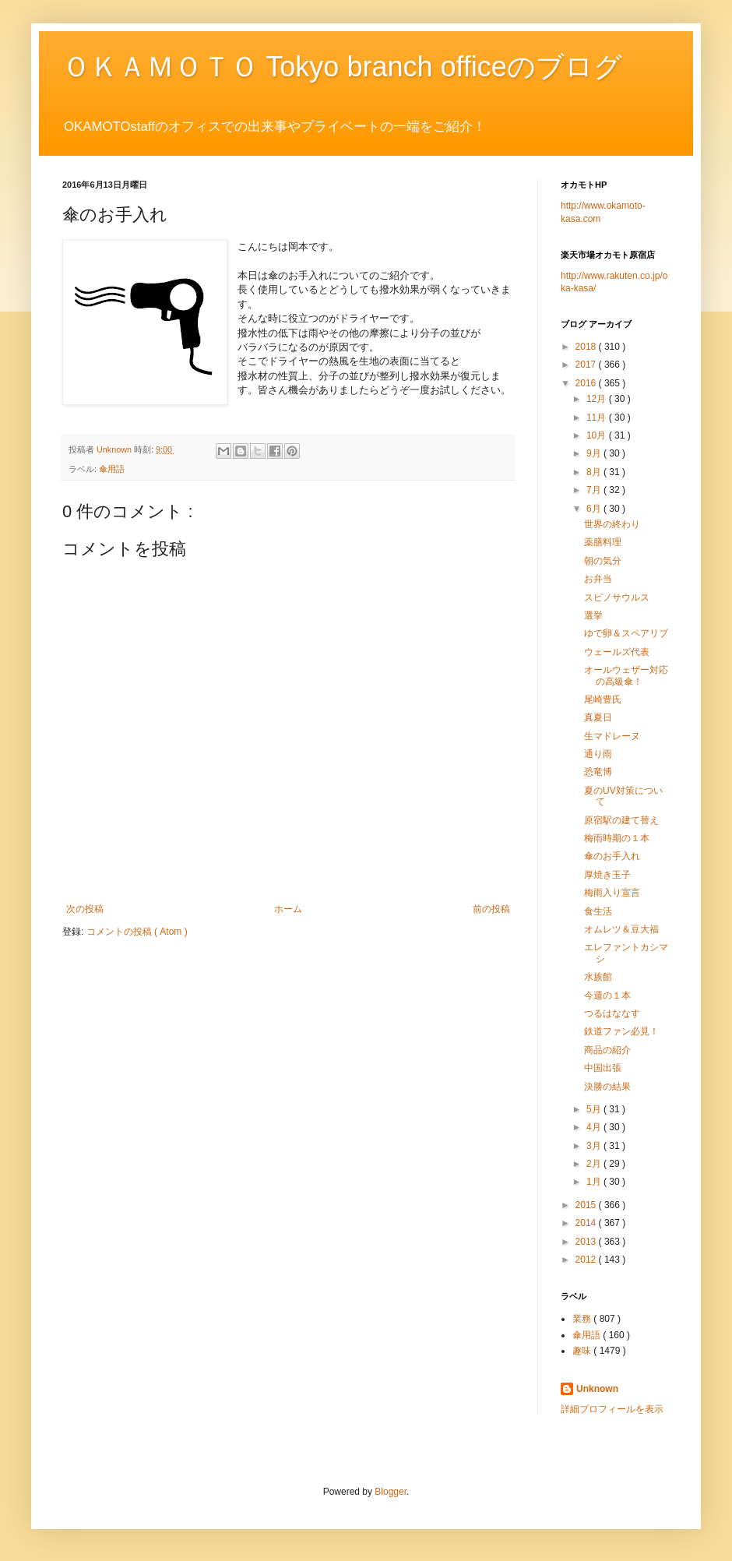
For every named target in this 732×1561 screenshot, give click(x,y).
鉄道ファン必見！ (621, 1031)
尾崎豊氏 (602, 699)
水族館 (598, 976)
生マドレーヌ (612, 736)
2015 (587, 1205)
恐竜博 (598, 771)
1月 (595, 1181)
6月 (595, 508)
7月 (595, 490)
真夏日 (598, 717)
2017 (587, 364)
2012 (587, 1259)
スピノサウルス (616, 597)
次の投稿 (85, 909)
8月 (595, 472)
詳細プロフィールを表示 (612, 1409)
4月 (595, 1127)
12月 (597, 398)
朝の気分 (602, 560)
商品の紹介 (607, 1050)
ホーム (288, 909)
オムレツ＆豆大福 (621, 929)
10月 (597, 435)
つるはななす (612, 1013)
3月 (595, 1145)
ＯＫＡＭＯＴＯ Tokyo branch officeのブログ (342, 67)
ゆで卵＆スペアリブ (626, 633)
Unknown (597, 1388)
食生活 (598, 911)
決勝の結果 (607, 1086)
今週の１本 (607, 995)
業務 (582, 1318)
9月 (595, 453)
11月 (597, 417)
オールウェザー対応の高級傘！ (626, 675)
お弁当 (598, 578)
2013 (587, 1241)
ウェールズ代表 (616, 652)
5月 (595, 1109)
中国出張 (602, 1067)
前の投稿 (491, 909)
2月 (595, 1163)
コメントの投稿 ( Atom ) (137, 931)
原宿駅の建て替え (621, 820)
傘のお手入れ (612, 856)
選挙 (593, 615)
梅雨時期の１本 (616, 838)
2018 (587, 346)
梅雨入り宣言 (612, 892)
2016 (587, 383)
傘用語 (112, 469)
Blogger (390, 1491)
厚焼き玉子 (607, 874)
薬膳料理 (602, 542)
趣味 (582, 1350)
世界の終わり (612, 524)
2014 (587, 1222)
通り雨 (598, 754)
